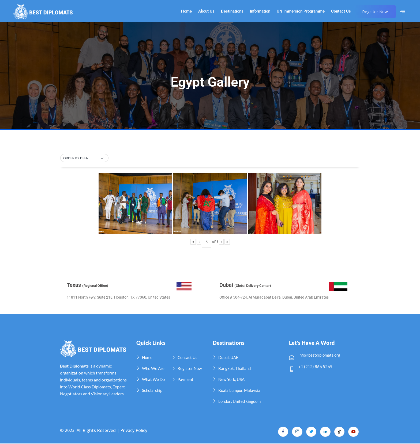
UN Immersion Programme (301, 11)
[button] (84, 158)
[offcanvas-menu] (403, 11)
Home (186, 11)
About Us (206, 11)
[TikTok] (338, 432)
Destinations (232, 11)
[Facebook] (281, 432)
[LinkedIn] (324, 432)
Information (260, 11)
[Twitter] (310, 432)
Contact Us (341, 11)
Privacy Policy (133, 430)
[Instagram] (295, 432)
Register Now (375, 11)
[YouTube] (353, 432)
